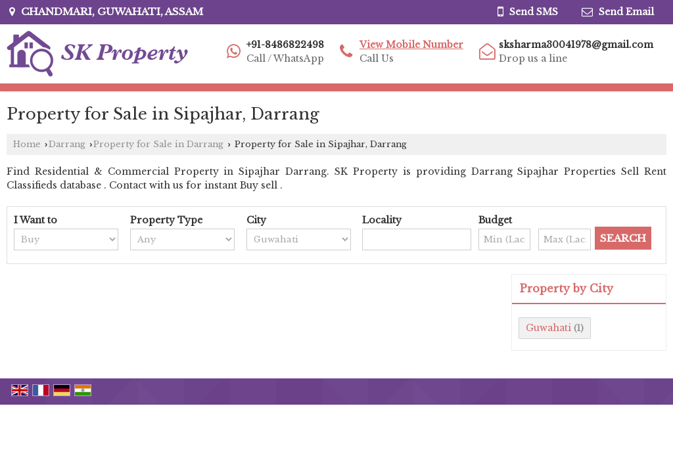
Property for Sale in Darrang (158, 144)
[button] (411, 45)
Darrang (67, 144)
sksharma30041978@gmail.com (576, 45)
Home (27, 144)
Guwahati (548, 328)
